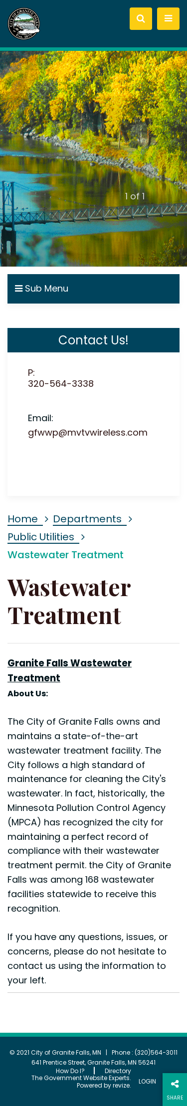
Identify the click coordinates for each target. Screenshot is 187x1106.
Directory (118, 1071)
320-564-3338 (61, 383)
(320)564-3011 (156, 1052)
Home (22, 519)
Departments (87, 519)
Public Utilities (40, 537)
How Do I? (70, 1071)
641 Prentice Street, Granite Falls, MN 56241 (93, 1062)
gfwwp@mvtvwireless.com (88, 432)
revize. (122, 1085)
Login (147, 1081)
